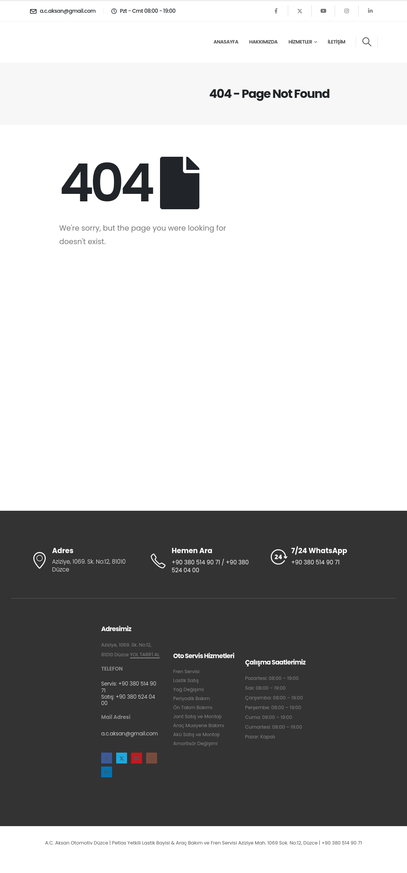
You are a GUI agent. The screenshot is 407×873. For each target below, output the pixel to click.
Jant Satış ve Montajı (197, 716)
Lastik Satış (186, 680)
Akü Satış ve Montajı (196, 734)
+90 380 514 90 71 (128, 687)
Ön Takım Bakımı (192, 707)
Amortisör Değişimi (195, 743)
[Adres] (83, 560)
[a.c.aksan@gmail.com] (63, 10)
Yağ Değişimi (188, 689)
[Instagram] (347, 11)
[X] (300, 11)
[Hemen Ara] (203, 561)
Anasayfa (226, 41)
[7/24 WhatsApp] (323, 557)
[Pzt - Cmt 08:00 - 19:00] (142, 10)
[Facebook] (276, 11)
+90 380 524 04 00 (128, 700)
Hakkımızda (263, 41)
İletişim (336, 41)
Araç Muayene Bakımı (198, 725)
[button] (366, 42)
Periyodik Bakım (191, 698)
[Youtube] (323, 11)
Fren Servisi (186, 671)
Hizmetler (300, 41)
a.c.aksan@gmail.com (129, 733)
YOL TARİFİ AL (145, 654)
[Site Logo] (52, 42)
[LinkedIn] (370, 11)
